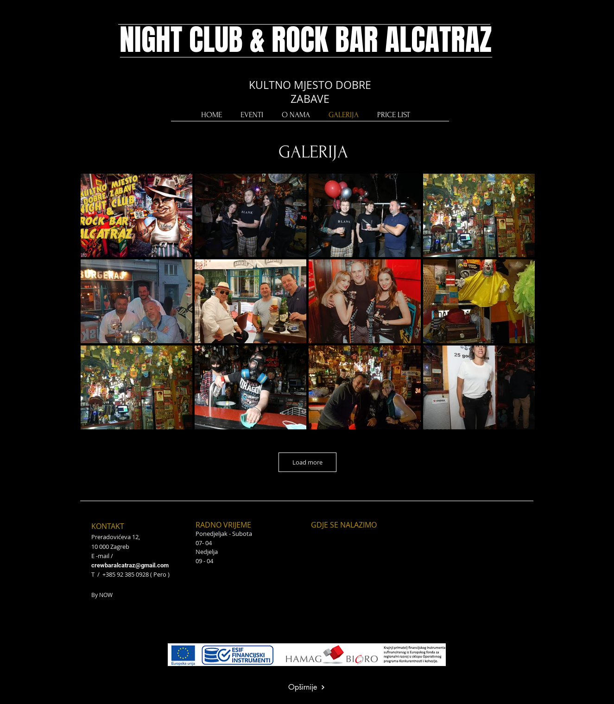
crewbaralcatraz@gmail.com (130, 565)
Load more (307, 462)
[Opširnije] (307, 687)
